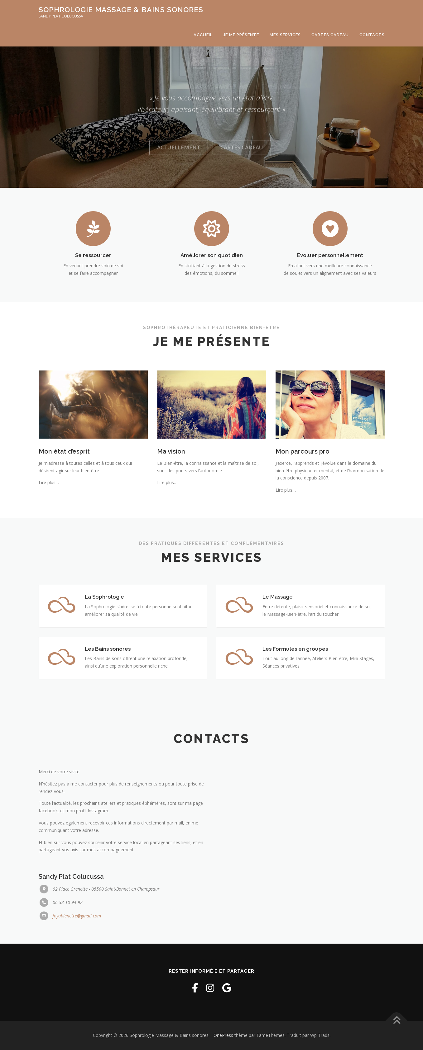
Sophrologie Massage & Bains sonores (121, 9)
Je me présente (241, 34)
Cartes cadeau (330, 34)
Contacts (372, 34)
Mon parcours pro (302, 507)
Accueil (203, 34)
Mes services (285, 34)
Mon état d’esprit (64, 507)
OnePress (223, 1035)
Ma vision (171, 507)
